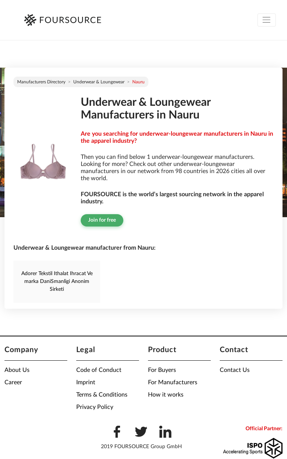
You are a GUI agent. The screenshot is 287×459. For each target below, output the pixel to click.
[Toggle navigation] (266, 20)
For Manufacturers (172, 382)
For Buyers (162, 370)
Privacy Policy (94, 407)
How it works (165, 395)
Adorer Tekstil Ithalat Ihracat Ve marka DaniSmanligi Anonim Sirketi (57, 281)
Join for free (102, 220)
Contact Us (235, 370)
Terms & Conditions (101, 395)
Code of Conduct (98, 370)
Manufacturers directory (41, 82)
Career (13, 382)
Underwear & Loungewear (98, 82)
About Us (17, 370)
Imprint (85, 382)
